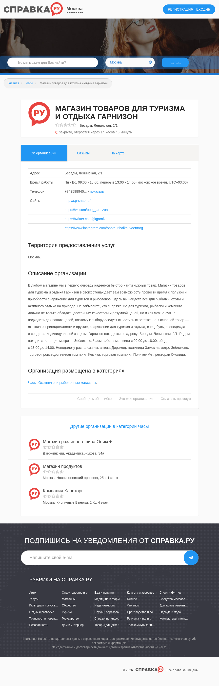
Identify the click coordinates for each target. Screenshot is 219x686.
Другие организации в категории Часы (109, 430)
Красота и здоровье (140, 597)
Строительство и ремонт (79, 597)
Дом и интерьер (73, 629)
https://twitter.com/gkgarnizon (87, 223)
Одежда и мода (170, 616)
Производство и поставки (144, 616)
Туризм (67, 616)
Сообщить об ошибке (94, 403)
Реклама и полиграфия (143, 622)
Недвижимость (105, 610)
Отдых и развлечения (44, 616)
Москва (74, 8)
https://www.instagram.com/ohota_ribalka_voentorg (104, 232)
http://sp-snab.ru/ (78, 205)
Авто (32, 597)
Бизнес (132, 603)
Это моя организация (136, 403)
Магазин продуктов (62, 470)
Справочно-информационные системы (121, 622)
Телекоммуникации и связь (145, 629)
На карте (117, 157)
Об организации (43, 157)
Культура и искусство (44, 610)
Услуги (34, 603)
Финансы (133, 610)
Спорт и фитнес (171, 597)
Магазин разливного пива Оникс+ (77, 445)
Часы (32, 387)
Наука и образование (109, 616)
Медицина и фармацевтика (113, 603)
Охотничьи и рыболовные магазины (67, 387)
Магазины (69, 603)
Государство (70, 622)
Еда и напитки (104, 597)
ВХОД (203, 9)
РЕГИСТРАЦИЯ (180, 9)
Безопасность (38, 629)
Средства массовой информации (182, 603)
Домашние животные (174, 610)
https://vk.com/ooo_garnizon (86, 214)
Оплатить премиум (175, 403)
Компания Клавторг (63, 495)
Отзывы (83, 157)
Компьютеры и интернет (176, 622)
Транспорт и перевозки (45, 622)
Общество (69, 610)
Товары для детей (107, 629)
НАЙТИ (179, 65)
